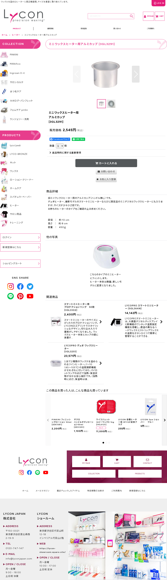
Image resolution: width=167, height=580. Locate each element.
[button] (16, 30)
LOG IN (155, 4)
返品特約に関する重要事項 (65, 155)
